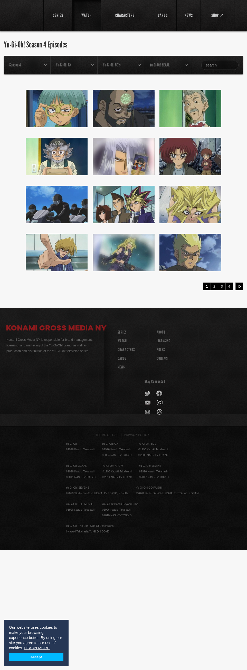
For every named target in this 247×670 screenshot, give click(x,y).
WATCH (122, 461)
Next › (239, 406)
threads (160, 532)
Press (161, 469)
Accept (36, 657)
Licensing (163, 461)
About (161, 452)
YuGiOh (22, 15)
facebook (159, 514)
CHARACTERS (126, 469)
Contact (163, 478)
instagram (160, 523)
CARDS (122, 478)
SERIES (122, 452)
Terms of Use (107, 555)
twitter (148, 514)
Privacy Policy (136, 555)
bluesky (148, 532)
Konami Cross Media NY (56, 449)
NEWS (121, 487)
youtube (148, 523)
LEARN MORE (37, 648)
